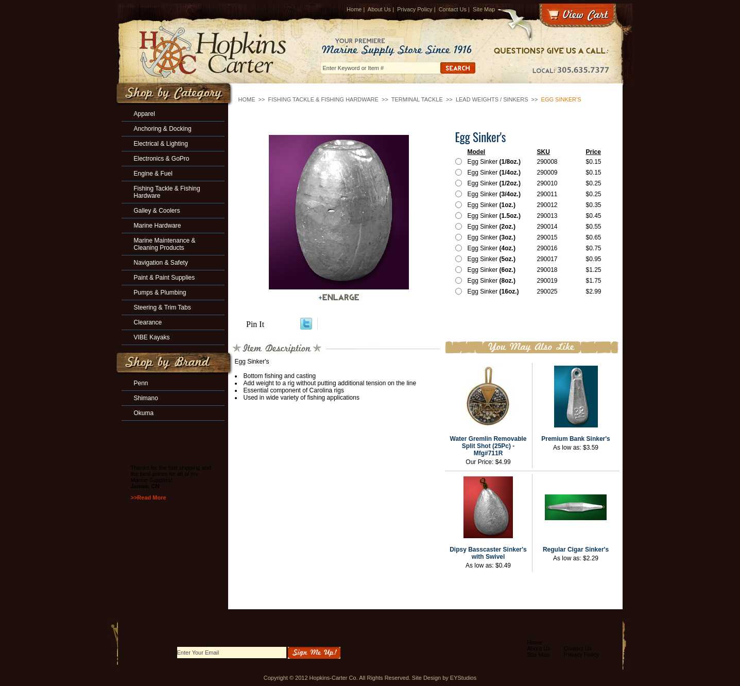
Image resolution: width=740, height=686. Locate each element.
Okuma (144, 413)
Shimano (146, 398)
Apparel (144, 113)
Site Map (484, 9)
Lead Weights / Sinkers (492, 99)
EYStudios (463, 678)
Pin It (255, 324)
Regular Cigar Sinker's (576, 549)
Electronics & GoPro (162, 158)
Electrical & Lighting (161, 143)
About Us (379, 9)
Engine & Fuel (153, 173)
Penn (141, 383)
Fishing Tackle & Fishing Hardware (323, 99)
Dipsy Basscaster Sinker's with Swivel (488, 553)
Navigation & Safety (161, 262)
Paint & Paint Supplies (164, 277)
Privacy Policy (414, 9)
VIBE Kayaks (152, 337)
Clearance (148, 322)
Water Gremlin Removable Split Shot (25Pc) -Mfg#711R (488, 446)
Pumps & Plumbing (160, 292)
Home (354, 9)
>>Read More (148, 497)
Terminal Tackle (417, 99)
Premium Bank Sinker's (575, 438)
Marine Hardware (157, 225)
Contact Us (453, 9)
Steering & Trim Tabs (162, 307)
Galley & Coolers (157, 210)
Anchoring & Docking (163, 128)
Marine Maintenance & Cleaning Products (165, 244)
